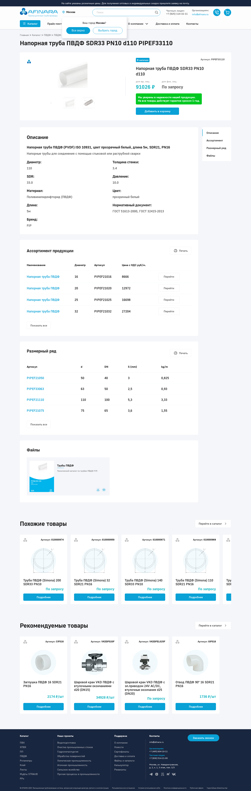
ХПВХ (23, 747)
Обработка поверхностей (71, 756)
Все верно (78, 30)
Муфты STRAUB (29, 774)
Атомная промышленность (72, 765)
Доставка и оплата (124, 756)
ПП (21, 751)
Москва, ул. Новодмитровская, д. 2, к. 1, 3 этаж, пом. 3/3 (163, 766)
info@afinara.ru (200, 14)
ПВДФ (23, 756)
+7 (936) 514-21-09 (158, 758)
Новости (119, 747)
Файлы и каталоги (124, 760)
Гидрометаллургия (67, 751)
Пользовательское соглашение (123, 788)
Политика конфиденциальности (175, 788)
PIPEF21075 (35, 410)
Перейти (169, 276)
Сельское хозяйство (68, 769)
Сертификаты (121, 751)
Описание (211, 132)
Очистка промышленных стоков (75, 747)
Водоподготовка (66, 742)
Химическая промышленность (74, 760)
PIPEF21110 (35, 400)
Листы (23, 769)
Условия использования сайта (149, 788)
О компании (121, 742)
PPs (22, 778)
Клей (22, 765)
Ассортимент (214, 140)
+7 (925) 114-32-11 (177, 13)
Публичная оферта (196, 788)
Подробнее (44, 597)
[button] (68, 12)
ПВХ (22, 742)
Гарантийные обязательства (217, 788)
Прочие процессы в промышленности (78, 774)
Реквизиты (120, 769)
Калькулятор (121, 765)
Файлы (210, 155)
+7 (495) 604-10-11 (158, 751)
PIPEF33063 (35, 389)
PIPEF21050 (35, 378)
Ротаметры (26, 760)
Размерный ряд (216, 148)
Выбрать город (107, 30)
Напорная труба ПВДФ (43, 276)
